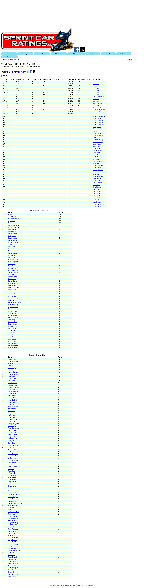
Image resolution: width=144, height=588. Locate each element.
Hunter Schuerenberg (14, 302)
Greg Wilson (12, 527)
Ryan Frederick (13, 529)
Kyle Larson (12, 249)
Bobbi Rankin (12, 535)
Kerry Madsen (12, 499)
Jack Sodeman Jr (98, 97)
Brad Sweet (11, 246)
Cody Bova (11, 332)
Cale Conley (12, 264)
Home (9, 54)
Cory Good (11, 436)
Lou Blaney (97, 185)
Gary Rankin (12, 482)
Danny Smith (12, 289)
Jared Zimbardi (13, 259)
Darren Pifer (12, 393)
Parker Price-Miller (14, 287)
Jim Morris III (12, 396)
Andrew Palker (13, 317)
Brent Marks (12, 486)
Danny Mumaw (13, 309)
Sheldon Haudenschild (15, 294)
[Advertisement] (59, 14)
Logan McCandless (14, 494)
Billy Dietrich (12, 540)
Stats (91, 54)
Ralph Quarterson (99, 200)
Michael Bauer (12, 347)
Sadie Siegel (12, 426)
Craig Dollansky (13, 298)
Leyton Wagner (13, 432)
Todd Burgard (12, 520)
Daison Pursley (13, 343)
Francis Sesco (12, 525)
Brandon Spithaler (99, 109)
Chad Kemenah (13, 292)
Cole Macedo (12, 335)
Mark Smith (12, 251)
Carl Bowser (97, 107)
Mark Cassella (97, 150)
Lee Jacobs (11, 274)
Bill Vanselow (14, 59)
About (9, 57)
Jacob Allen (11, 510)
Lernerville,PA (17, 72)
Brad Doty (96, 180)
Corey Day (11, 330)
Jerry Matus (97, 172)
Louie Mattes (12, 464)
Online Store (124, 54)
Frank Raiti (97, 202)
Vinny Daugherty (13, 568)
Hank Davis (12, 328)
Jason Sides (11, 471)
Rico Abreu (11, 300)
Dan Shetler (12, 257)
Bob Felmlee (97, 148)
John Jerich (11, 473)
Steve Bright (12, 533)
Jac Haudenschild (13, 574)
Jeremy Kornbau (13, 563)
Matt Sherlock (12, 400)
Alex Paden (11, 553)
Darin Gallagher (13, 391)
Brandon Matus (13, 223)
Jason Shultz (12, 266)
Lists (74, 54)
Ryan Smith (12, 285)
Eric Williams (12, 277)
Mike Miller (12, 484)
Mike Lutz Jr (12, 565)
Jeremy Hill (11, 411)
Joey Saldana (12, 296)
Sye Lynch (11, 221)
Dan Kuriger (12, 231)
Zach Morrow (12, 415)
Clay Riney (11, 404)
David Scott (97, 137)
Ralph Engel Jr (12, 557)
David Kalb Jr (12, 322)
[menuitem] (9, 53)
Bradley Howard (13, 572)
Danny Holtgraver (99, 116)
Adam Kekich (12, 477)
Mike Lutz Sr (12, 339)
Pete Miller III (12, 326)
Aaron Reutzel (12, 253)
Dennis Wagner (13, 497)
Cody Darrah (12, 279)
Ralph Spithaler (13, 406)
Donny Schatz (12, 240)
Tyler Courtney (13, 307)
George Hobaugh (13, 387)
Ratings (24, 54)
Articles (108, 54)
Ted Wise (96, 189)
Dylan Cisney (12, 311)
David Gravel (12, 234)
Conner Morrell (13, 268)
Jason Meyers (12, 315)
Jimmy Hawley (98, 135)
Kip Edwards (12, 456)
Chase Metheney (13, 537)
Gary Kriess (12, 443)
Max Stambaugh (13, 304)
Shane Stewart (12, 559)
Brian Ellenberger (13, 242)
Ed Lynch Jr (97, 127)
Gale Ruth (11, 469)
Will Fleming (12, 458)
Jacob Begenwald (13, 428)
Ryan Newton (12, 324)
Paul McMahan (13, 518)
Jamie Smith (97, 144)
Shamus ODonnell (14, 501)
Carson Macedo (13, 283)
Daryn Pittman (12, 281)
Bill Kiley (11, 370)
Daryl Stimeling (13, 522)
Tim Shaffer (97, 152)
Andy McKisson (13, 345)
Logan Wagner (12, 238)
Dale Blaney (97, 157)
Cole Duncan (12, 313)
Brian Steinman (13, 516)
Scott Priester (12, 389)
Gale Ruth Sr (12, 451)
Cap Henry (11, 320)
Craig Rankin (97, 155)
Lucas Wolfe (12, 548)
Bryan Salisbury (13, 542)
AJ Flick (96, 84)
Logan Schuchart (13, 512)
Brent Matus (12, 363)
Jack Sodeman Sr (98, 183)
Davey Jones (12, 378)
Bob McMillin (12, 419)
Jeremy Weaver (13, 270)
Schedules (58, 54)
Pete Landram (12, 383)
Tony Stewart (12, 337)
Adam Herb (11, 570)
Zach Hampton (13, 341)
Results (41, 54)
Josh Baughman (13, 261)
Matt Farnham (12, 449)
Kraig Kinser (12, 488)
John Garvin (12, 413)
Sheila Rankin (12, 531)
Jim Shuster (11, 555)
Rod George (97, 118)
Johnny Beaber (98, 165)
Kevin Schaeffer (98, 112)
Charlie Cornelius (13, 544)
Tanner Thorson (13, 272)
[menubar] (72, 55)
